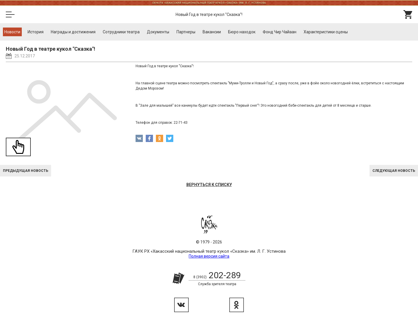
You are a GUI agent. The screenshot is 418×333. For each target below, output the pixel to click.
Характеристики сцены (326, 32)
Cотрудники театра (121, 32)
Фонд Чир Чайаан (279, 32)
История (36, 32)
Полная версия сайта (209, 256)
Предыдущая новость (25, 171)
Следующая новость (393, 171)
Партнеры (185, 32)
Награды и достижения (73, 32)
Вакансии (212, 32)
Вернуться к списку (209, 184)
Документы (158, 32)
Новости (12, 32)
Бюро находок (241, 32)
